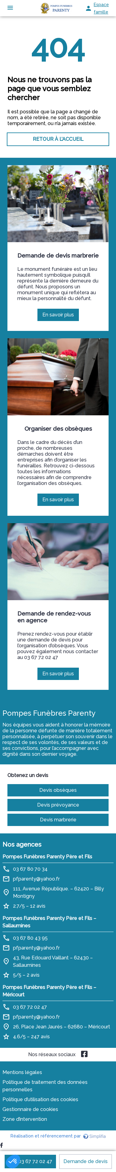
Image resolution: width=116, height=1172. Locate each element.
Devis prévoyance (58, 805)
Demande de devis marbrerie (58, 255)
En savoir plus (60, 316)
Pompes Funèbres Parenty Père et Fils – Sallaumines (49, 922)
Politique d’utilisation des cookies (40, 1099)
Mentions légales (22, 1072)
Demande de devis (85, 1161)
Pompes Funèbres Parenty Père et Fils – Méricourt (49, 991)
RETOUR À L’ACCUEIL (58, 139)
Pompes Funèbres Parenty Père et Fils (47, 857)
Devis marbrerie (58, 820)
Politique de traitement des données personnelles (45, 1086)
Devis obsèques (58, 790)
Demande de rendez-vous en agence (54, 617)
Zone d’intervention (24, 1119)
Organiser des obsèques (58, 428)
